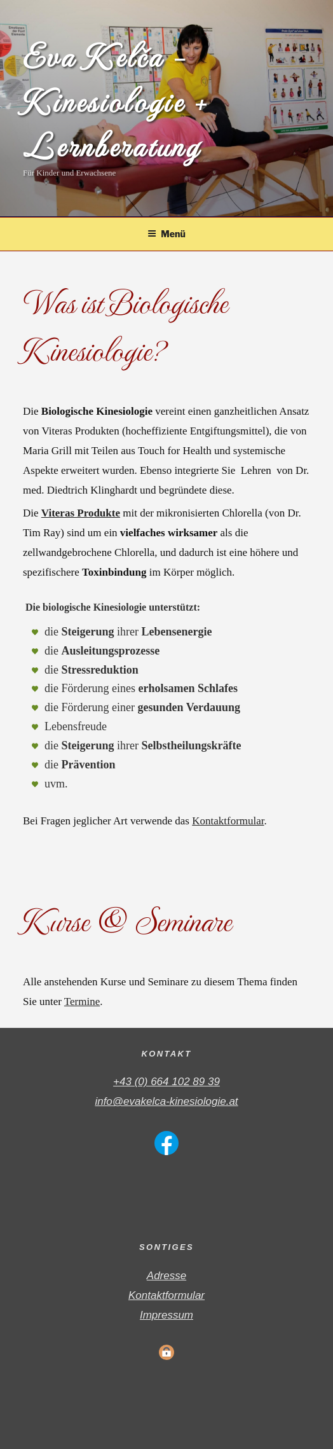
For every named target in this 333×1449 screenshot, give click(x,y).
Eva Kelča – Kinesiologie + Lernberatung (115, 102)
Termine (82, 1001)
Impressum (166, 1315)
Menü (166, 233)
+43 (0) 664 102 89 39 (166, 1082)
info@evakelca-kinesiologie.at (166, 1101)
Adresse (166, 1276)
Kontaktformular (228, 821)
